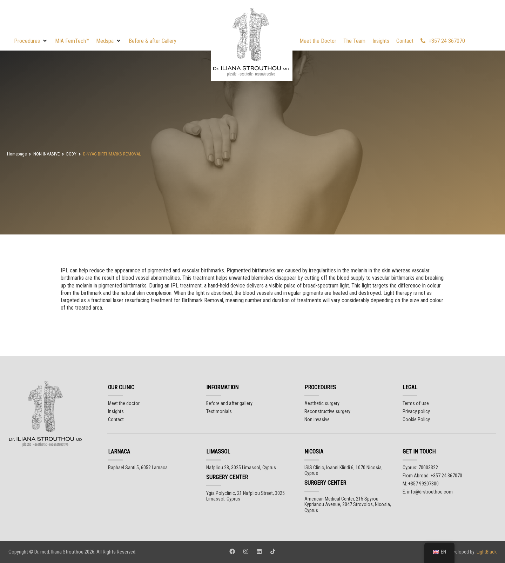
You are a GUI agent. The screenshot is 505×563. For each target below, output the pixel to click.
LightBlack (486, 552)
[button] (31, 40)
